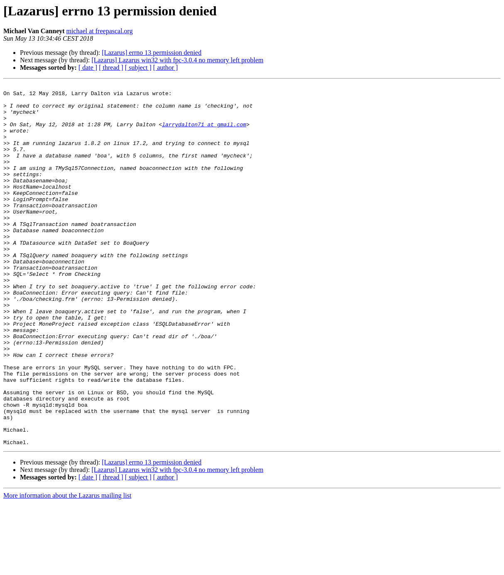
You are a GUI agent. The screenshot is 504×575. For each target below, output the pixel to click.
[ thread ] (111, 67)
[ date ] (87, 67)
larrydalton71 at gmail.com (204, 133)
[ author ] (165, 67)
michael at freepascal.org (99, 30)
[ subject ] (138, 67)
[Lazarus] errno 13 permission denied (151, 52)
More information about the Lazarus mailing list (67, 567)
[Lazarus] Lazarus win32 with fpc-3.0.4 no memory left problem (177, 60)
